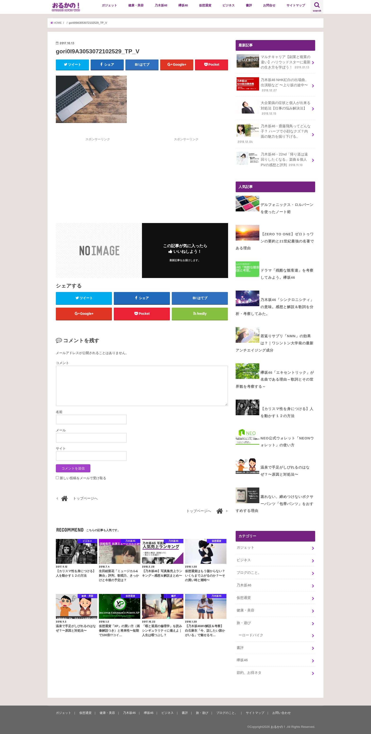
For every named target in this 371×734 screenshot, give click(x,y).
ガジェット (109, 5)
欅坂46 (183, 5)
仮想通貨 (205, 5)
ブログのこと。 (249, 572)
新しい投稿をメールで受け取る (83, 478)
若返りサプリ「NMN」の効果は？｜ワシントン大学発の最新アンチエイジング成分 (275, 343)
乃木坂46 (161, 5)
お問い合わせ (281, 713)
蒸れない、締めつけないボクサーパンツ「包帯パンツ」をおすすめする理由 (275, 504)
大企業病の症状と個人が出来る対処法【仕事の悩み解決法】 (273, 108)
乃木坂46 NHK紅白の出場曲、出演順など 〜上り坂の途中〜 (272, 85)
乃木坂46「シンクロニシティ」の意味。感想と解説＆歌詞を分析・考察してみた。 (275, 307)
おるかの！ (278, 727)
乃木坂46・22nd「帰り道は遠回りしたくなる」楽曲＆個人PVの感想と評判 (272, 159)
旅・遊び (244, 623)
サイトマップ (296, 5)
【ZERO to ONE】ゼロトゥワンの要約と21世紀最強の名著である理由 (275, 241)
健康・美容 (136, 5)
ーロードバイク (250, 635)
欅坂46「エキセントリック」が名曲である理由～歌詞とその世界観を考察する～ (275, 379)
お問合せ (269, 5)
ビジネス (228, 5)
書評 (249, 5)
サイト (61, 448)
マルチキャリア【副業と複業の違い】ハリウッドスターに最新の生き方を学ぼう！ (273, 62)
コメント (62, 363)
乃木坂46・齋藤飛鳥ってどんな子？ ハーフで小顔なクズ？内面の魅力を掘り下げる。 (274, 133)
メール (61, 430)
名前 (59, 412)
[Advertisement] (97, 175)
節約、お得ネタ (249, 673)
